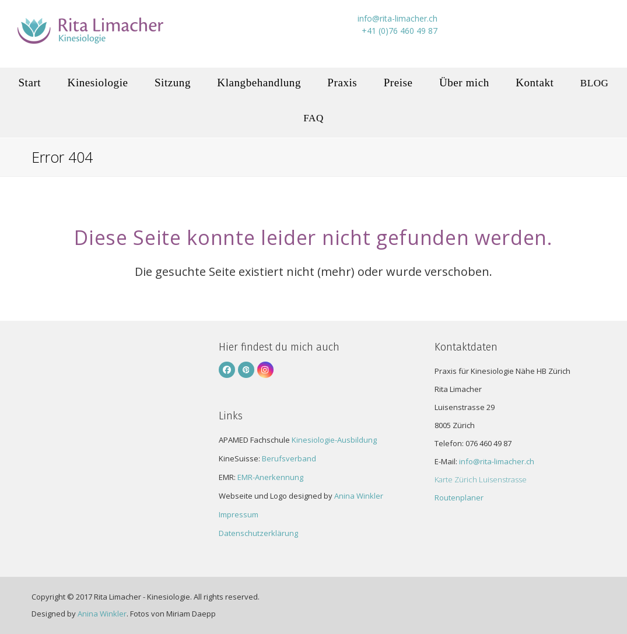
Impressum (238, 514)
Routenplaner (459, 497)
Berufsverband (289, 458)
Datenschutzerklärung (258, 533)
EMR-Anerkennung (270, 477)
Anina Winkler (358, 496)
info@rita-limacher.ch (496, 461)
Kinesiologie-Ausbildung (334, 440)
